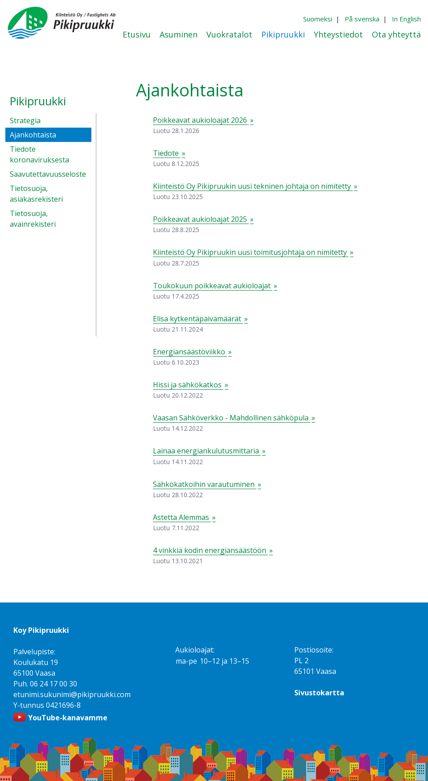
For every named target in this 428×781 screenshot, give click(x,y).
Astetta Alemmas (182, 517)
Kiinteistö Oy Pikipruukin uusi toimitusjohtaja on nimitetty (251, 252)
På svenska (362, 18)
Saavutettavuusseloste (48, 174)
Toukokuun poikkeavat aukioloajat (212, 286)
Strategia (25, 120)
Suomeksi (317, 18)
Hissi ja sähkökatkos (188, 385)
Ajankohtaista (33, 135)
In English (406, 18)
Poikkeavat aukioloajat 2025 (201, 219)
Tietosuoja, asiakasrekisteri (36, 193)
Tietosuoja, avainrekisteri (33, 218)
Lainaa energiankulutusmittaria (207, 451)
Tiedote (167, 153)
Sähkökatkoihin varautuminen (204, 484)
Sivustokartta (319, 693)
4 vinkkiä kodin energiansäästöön (210, 550)
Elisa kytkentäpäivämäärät (198, 319)
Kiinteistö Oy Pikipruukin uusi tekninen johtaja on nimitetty (253, 186)
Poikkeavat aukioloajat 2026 (201, 120)
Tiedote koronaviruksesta (39, 154)
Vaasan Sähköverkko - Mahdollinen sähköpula (231, 418)
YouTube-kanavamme (67, 718)
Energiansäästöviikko (190, 352)
